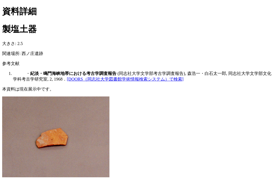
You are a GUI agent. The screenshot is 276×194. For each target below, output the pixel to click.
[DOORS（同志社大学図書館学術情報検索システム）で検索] (125, 79)
